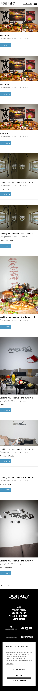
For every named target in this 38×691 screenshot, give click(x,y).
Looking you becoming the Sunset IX (16, 398)
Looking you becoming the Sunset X (16, 233)
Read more (6, 45)
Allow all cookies (19, 681)
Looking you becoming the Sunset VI (16, 561)
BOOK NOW (27, 4)
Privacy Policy (19, 610)
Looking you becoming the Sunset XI (16, 182)
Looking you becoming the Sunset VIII (17, 449)
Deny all (19, 675)
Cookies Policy (19, 613)
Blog (19, 607)
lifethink (25, 38)
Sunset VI (4, 35)
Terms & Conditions (19, 616)
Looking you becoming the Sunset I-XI (17, 317)
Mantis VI (4, 133)
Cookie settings (19, 669)
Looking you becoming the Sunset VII (17, 477)
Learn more (9, 663)
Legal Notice (19, 619)
